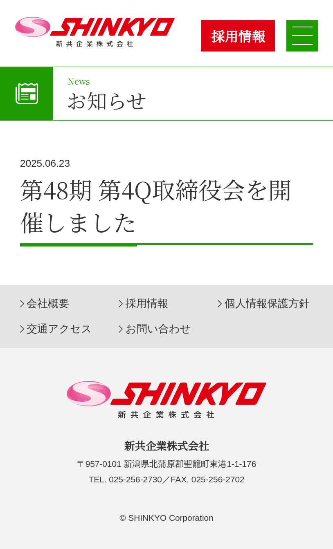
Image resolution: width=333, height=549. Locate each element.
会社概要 (48, 303)
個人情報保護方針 (267, 303)
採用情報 (238, 36)
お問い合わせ (158, 329)
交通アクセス (59, 329)
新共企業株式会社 (95, 32)
